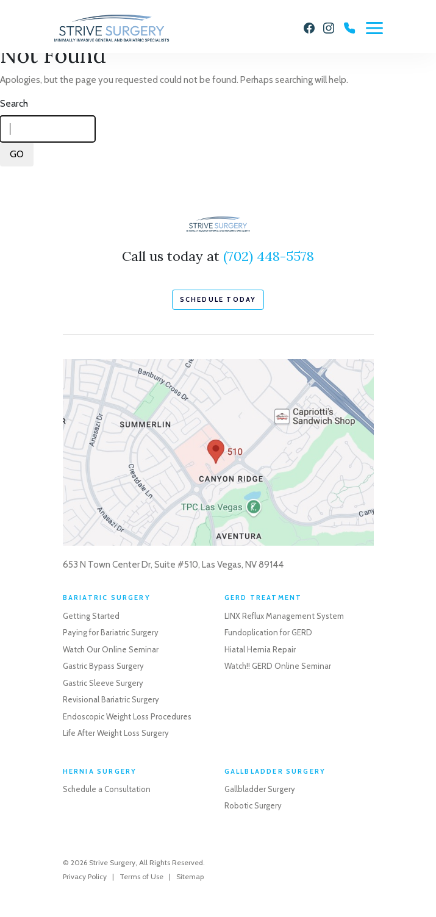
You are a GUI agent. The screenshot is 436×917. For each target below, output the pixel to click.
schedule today (218, 299)
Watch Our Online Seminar (111, 649)
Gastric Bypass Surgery (103, 666)
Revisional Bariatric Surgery (111, 699)
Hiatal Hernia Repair (260, 649)
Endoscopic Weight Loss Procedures (127, 716)
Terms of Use (141, 876)
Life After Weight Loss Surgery (116, 733)
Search (14, 103)
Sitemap (190, 876)
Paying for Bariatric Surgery (111, 632)
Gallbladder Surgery (259, 789)
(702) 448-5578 (268, 256)
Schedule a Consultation (107, 789)
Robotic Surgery (253, 805)
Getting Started (91, 616)
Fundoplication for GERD (268, 632)
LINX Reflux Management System (284, 616)
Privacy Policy (85, 876)
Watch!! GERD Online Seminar (277, 666)
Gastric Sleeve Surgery (103, 683)
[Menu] (374, 28)
